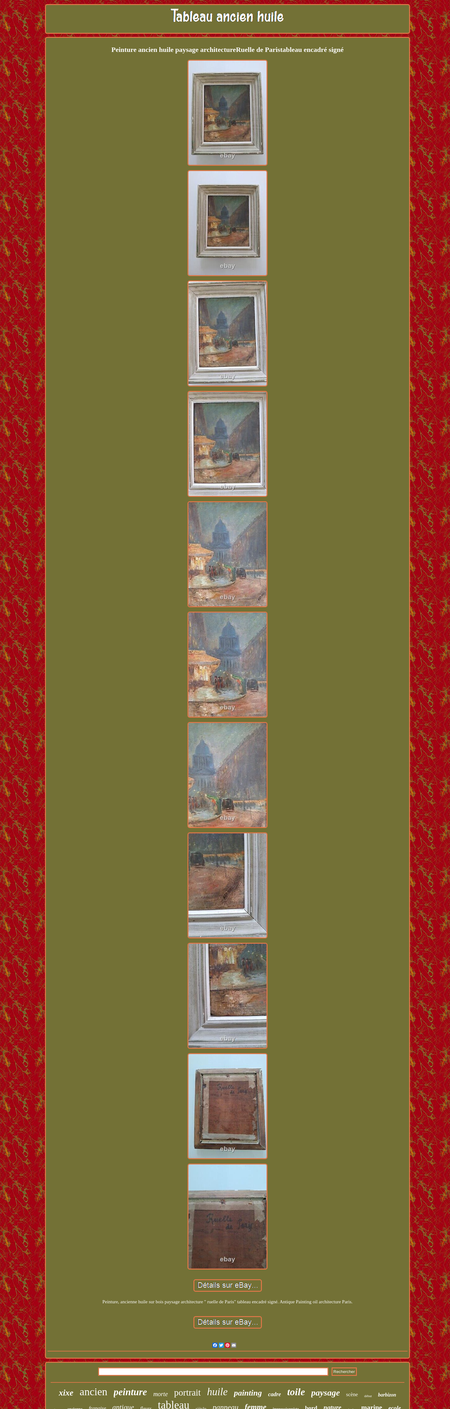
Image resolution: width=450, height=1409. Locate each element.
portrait (187, 1392)
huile (217, 1391)
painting (248, 1392)
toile (296, 1391)
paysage (325, 1392)
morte (160, 1394)
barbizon (387, 1394)
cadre (274, 1394)
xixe (66, 1392)
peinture (130, 1391)
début (368, 1396)
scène (352, 1394)
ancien (94, 1391)
